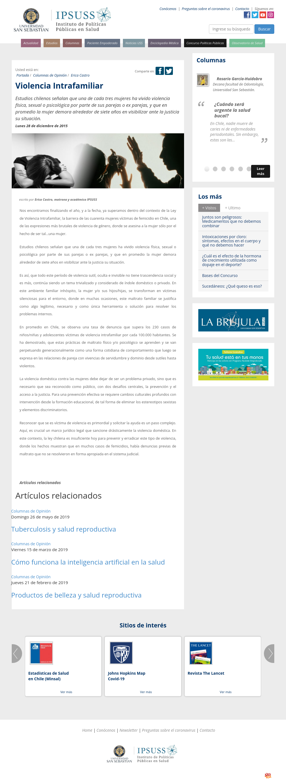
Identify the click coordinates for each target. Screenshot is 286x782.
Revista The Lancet (206, 673)
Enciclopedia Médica (164, 43)
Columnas (72, 43)
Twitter (255, 14)
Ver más (66, 692)
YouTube (262, 14)
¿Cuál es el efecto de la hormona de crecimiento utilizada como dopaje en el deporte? (231, 260)
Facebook (247, 14)
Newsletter (129, 730)
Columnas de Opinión (50, 75)
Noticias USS (134, 43)
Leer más (260, 171)
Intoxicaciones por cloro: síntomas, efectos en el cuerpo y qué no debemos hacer (231, 241)
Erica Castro (80, 75)
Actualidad (30, 43)
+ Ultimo (232, 207)
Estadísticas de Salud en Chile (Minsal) (48, 675)
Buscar (264, 29)
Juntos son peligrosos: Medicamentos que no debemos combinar (231, 221)
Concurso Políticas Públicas (205, 43)
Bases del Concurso (220, 275)
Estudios (52, 43)
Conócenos (168, 8)
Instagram (270, 14)
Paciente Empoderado (102, 43)
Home (87, 730)
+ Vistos (209, 207)
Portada (22, 75)
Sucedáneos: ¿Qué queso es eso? (232, 286)
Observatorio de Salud (247, 43)
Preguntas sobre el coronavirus (206, 8)
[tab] (209, 208)
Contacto (242, 8)
